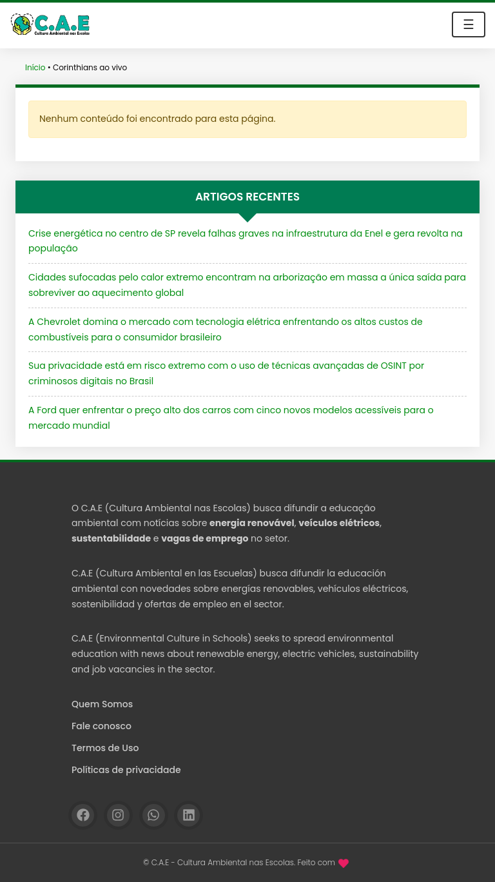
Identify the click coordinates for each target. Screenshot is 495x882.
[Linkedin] (188, 815)
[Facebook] (83, 815)
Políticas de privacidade (126, 769)
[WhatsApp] (153, 815)
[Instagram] (118, 815)
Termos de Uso (105, 747)
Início (35, 67)
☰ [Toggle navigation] (468, 24)
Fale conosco (101, 726)
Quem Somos (102, 704)
